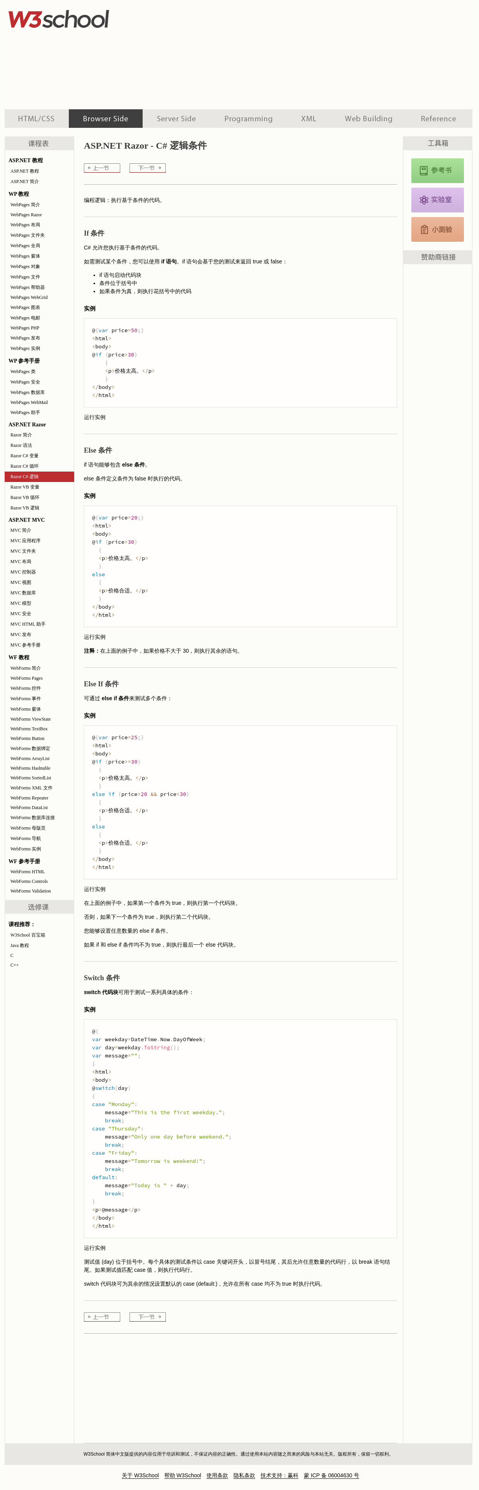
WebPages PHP (24, 328)
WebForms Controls (29, 881)
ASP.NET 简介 (24, 181)
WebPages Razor (26, 214)
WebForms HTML (27, 871)
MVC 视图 (20, 582)
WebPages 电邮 (25, 318)
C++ (14, 965)
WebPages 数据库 (27, 392)
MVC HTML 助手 (28, 624)
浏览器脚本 (106, 118)
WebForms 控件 (25, 688)
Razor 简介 (21, 435)
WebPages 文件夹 (27, 235)
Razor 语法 (21, 445)
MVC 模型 (20, 603)
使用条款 (217, 1475)
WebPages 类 (23, 371)
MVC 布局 (20, 561)
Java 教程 (19, 945)
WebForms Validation (30, 891)
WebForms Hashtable (30, 768)
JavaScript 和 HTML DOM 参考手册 (437, 170)
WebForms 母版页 (28, 828)
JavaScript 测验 (437, 229)
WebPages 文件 (25, 277)
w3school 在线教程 (76, 17)
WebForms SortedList (30, 778)
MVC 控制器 (23, 572)
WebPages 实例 (25, 348)
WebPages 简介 (25, 204)
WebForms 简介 (25, 668)
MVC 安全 (20, 613)
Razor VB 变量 (24, 487)
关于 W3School (140, 1475)
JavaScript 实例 (437, 200)
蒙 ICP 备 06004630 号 (331, 1475)
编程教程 (248, 118)
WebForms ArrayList (29, 758)
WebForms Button (27, 738)
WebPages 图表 (25, 307)
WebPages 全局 (25, 245)
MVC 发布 (20, 634)
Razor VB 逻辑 (24, 508)
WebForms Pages (26, 678)
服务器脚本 (176, 118)
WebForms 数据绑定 (30, 748)
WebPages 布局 (25, 224)
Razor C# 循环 (24, 466)
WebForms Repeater (29, 798)
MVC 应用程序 (25, 540)
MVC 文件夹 (23, 551)
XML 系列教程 (309, 118)
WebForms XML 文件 (31, 788)
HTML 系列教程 (37, 118)
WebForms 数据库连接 (32, 817)
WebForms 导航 (25, 838)
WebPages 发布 (25, 338)
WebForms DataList (29, 807)
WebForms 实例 (25, 849)
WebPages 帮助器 (27, 287)
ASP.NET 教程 (24, 171)
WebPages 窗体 (25, 256)
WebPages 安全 (25, 382)
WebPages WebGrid (29, 297)
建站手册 (369, 118)
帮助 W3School (182, 1475)
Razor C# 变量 (24, 455)
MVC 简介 (20, 530)
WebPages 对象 (25, 266)
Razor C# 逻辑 (24, 476)
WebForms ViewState (30, 719)
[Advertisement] (222, 54)
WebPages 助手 (25, 412)
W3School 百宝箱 (27, 935)
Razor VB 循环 (24, 497)
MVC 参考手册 (25, 645)
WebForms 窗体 (25, 709)
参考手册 (439, 118)
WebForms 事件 (25, 698)
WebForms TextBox (29, 728)
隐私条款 (244, 1475)
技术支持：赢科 (279, 1475)
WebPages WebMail (29, 402)
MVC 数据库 (23, 593)
